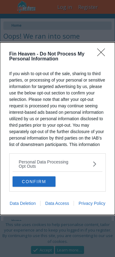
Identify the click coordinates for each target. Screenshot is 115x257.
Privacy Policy (92, 203)
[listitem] (57, 164)
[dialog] (57, 128)
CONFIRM (34, 181)
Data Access (57, 203)
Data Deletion (23, 203)
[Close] (103, 54)
